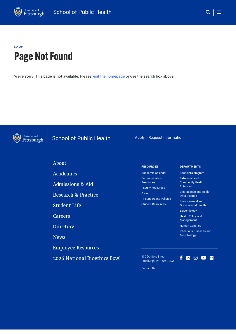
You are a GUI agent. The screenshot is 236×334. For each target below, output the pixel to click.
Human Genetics (190, 226)
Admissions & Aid (73, 184)
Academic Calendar (153, 173)
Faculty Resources (153, 188)
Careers (61, 216)
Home (18, 47)
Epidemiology (188, 210)
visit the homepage (108, 76)
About (59, 163)
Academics (65, 174)
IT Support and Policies (156, 199)
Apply (140, 137)
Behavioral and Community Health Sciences (191, 182)
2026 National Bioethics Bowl (87, 258)
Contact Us (148, 268)
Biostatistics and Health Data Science (195, 194)
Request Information (165, 137)
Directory (63, 227)
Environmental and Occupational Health (193, 203)
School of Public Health (82, 12)
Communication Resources (151, 180)
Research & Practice (75, 195)
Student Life (67, 205)
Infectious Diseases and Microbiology (195, 233)
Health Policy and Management (191, 218)
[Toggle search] (209, 12)
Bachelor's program (192, 173)
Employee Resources (76, 248)
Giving (145, 193)
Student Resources (153, 204)
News (59, 237)
